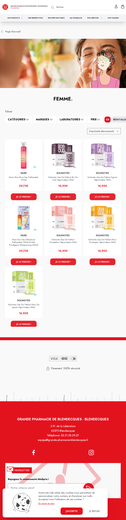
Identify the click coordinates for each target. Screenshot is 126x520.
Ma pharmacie (76, 18)
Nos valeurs (113, 18)
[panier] (123, 7)
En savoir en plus (46, 503)
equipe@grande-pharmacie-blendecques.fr (63, 442)
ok (107, 119)
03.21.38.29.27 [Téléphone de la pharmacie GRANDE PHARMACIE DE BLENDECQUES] (69, 438)
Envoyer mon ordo (56, 18)
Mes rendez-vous (35, 18)
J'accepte (71, 511)
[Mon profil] (116, 7)
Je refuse (94, 511)
